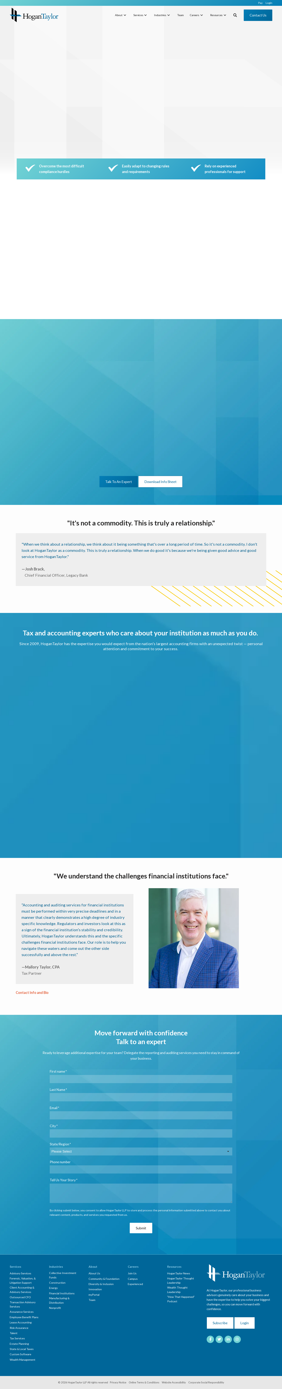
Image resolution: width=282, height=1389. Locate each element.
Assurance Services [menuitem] (22, 1311)
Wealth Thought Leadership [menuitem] (177, 1289)
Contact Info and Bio (32, 992)
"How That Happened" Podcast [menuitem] (181, 1299)
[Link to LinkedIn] (228, 1339)
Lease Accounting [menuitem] (21, 1322)
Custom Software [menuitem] (20, 1354)
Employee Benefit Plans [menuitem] (24, 1317)
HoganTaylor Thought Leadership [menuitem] (180, 1280)
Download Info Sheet (160, 481)
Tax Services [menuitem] (17, 1338)
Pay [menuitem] (260, 3)
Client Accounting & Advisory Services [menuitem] (22, 1289)
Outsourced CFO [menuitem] (20, 1297)
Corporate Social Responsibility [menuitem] (206, 1382)
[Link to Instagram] (237, 1339)
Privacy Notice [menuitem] (118, 1382)
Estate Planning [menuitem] (19, 1343)
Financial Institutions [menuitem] (62, 1293)
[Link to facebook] (210, 1339)
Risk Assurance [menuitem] (19, 1327)
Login (244, 1323)
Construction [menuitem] (57, 1282)
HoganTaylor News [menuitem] (178, 1273)
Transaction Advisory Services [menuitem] (23, 1304)
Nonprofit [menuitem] (55, 1307)
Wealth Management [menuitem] (22, 1359)
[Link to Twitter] (219, 1339)
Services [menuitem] (138, 15)
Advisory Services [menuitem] (20, 1273)
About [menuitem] (119, 15)
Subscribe (220, 1323)
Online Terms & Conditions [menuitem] (144, 1382)
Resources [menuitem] (216, 15)
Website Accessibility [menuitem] (174, 1382)
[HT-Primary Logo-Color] (34, 15)
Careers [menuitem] (194, 15)
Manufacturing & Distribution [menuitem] (59, 1300)
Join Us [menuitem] (132, 1273)
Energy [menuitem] (53, 1287)
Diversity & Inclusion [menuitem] (101, 1284)
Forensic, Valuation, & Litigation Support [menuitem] (23, 1280)
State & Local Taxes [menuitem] (22, 1349)
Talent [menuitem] (13, 1333)
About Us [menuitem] (94, 1273)
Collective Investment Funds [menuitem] (62, 1275)
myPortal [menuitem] (94, 1294)
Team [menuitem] (180, 15)
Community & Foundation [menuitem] (104, 1278)
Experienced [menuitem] (135, 1284)
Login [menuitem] (269, 3)
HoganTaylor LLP (77, 1382)
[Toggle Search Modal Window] (235, 15)
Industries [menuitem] (160, 15)
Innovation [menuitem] (95, 1289)
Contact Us (258, 15)
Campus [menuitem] (133, 1278)
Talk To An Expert (118, 481)
